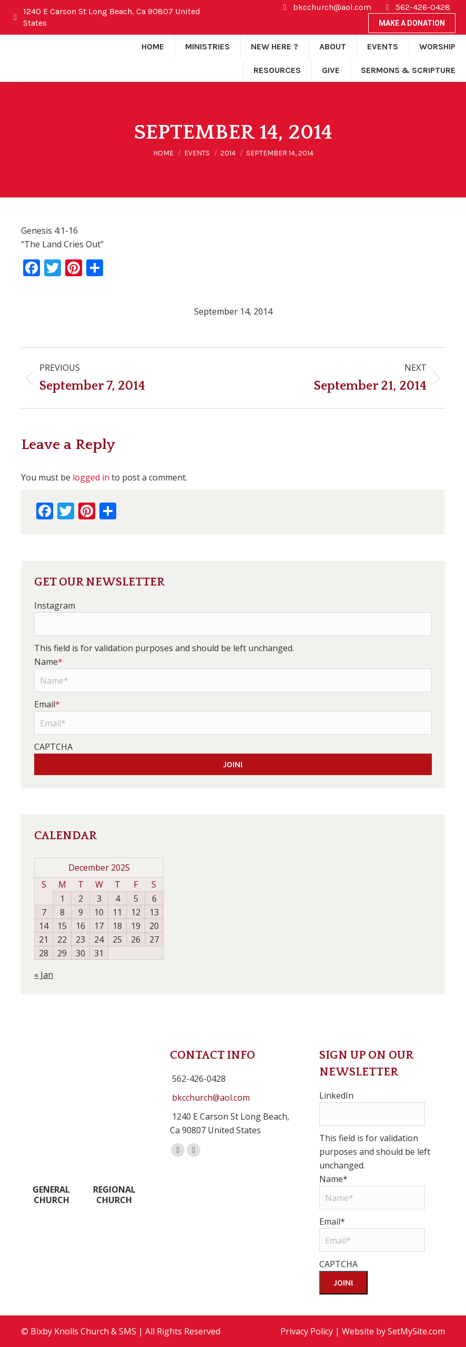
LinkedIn (336, 1095)
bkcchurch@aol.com (211, 1097)
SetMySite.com (416, 1331)
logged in (91, 477)
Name (48, 661)
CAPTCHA (53, 747)
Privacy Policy (306, 1331)
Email (47, 704)
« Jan (43, 974)
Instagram (54, 605)
